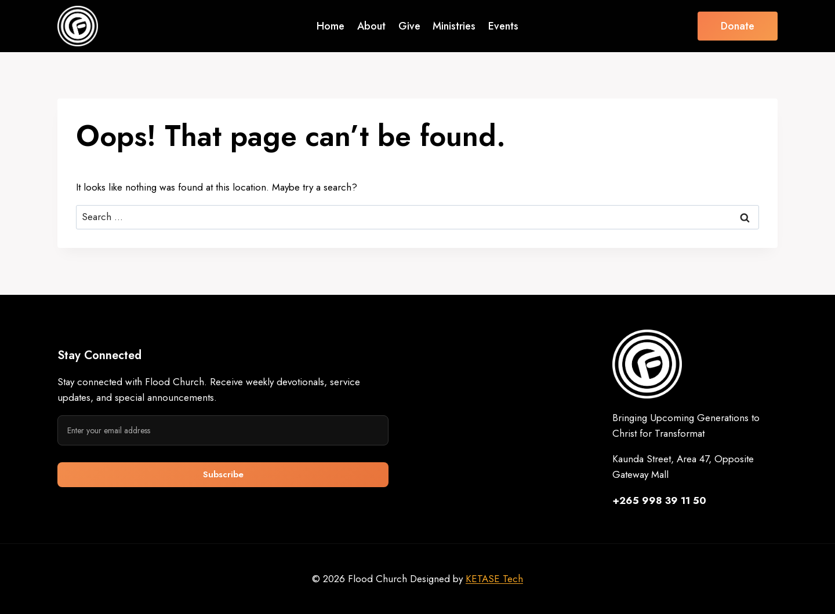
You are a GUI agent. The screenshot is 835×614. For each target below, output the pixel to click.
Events (503, 26)
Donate (737, 26)
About (371, 26)
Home (330, 26)
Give (409, 26)
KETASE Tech (494, 579)
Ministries (454, 26)
